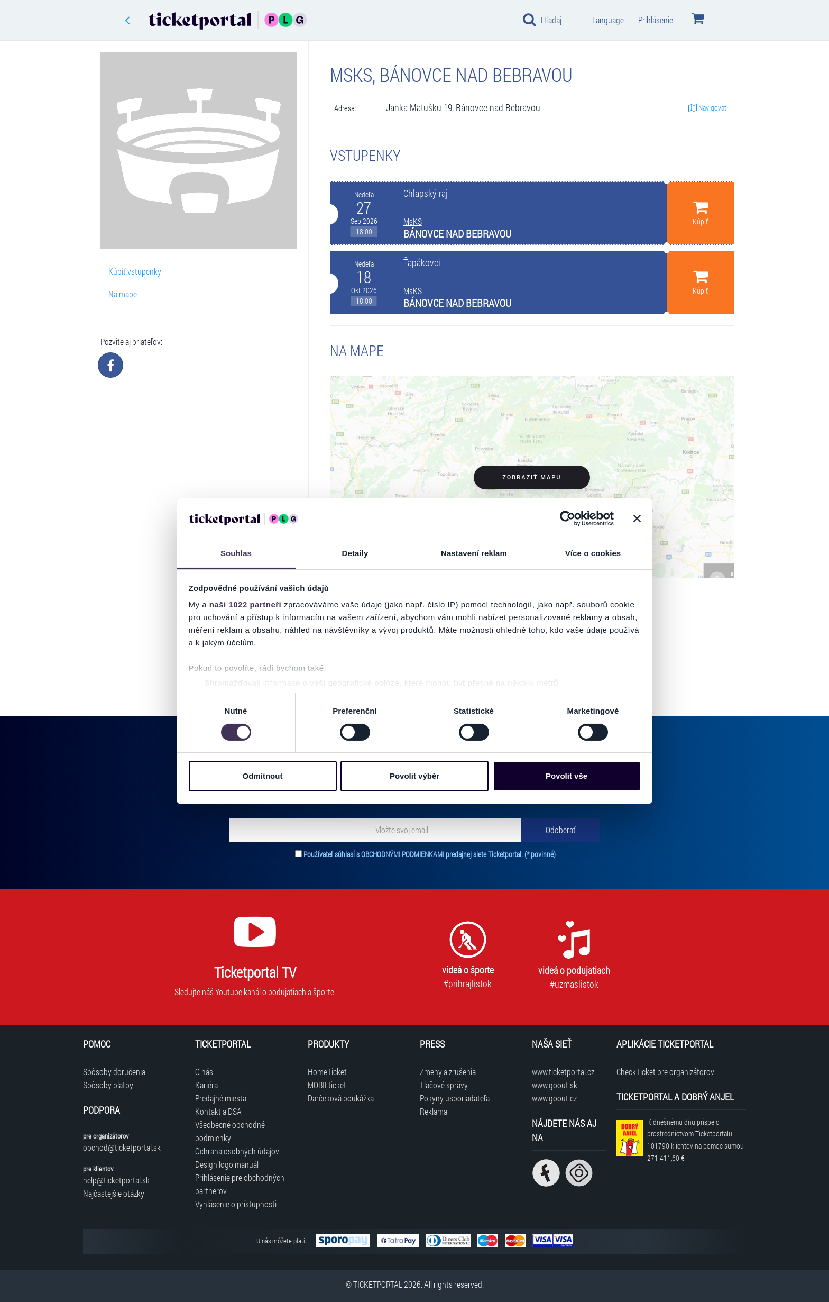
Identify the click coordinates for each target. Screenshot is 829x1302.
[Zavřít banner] (637, 518)
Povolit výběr (414, 775)
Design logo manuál (227, 1164)
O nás (204, 1071)
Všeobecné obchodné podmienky (230, 1131)
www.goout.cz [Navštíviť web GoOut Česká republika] (554, 1098)
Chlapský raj (425, 193)
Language (608, 19)
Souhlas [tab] (236, 553)
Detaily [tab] (355, 553)
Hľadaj (542, 19)
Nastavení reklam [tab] (474, 553)
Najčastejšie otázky (113, 1193)
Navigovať (707, 108)
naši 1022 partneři (245, 604)
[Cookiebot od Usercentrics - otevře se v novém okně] (567, 518)
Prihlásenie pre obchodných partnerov (239, 1184)
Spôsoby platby (108, 1084)
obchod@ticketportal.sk (122, 1147)
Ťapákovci (421, 263)
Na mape (122, 293)
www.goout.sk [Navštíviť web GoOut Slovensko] (554, 1084)
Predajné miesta (220, 1098)
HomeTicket (327, 1071)
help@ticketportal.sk (116, 1180)
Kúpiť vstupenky (134, 271)
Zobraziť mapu (531, 477)
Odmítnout (263, 775)
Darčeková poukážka (341, 1098)
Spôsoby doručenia (114, 1071)
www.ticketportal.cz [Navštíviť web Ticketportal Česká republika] (563, 1071)
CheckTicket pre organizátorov (665, 1071)
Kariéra (206, 1084)
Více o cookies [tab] (593, 553)
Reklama (433, 1111)
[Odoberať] (560, 830)
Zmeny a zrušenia (448, 1071)
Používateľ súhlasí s (429, 854)
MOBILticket (327, 1084)
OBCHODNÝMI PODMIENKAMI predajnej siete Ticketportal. (442, 854)
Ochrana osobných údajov (237, 1151)
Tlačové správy (444, 1084)
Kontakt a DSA (218, 1111)
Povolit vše (566, 775)
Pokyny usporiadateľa (455, 1098)
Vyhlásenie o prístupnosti (236, 1203)
